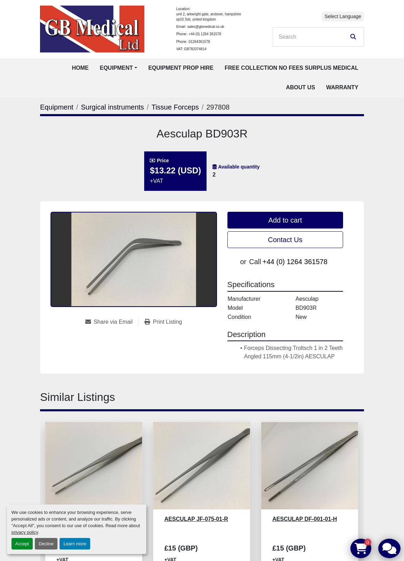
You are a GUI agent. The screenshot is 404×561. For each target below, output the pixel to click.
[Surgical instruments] (112, 107)
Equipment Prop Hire (180, 68)
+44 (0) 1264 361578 (205, 34)
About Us (300, 87)
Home (80, 68)
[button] (118, 68)
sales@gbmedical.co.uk (205, 27)
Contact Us (285, 240)
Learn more (74, 543)
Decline (46, 543)
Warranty (342, 87)
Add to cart (285, 220)
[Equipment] (56, 107)
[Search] (313, 37)
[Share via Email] (112, 322)
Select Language (343, 16)
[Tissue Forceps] (175, 107)
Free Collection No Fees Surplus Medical (291, 68)
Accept (22, 543)
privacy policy (24, 532)
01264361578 (199, 42)
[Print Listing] (163, 322)
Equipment (116, 68)
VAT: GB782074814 (191, 49)
